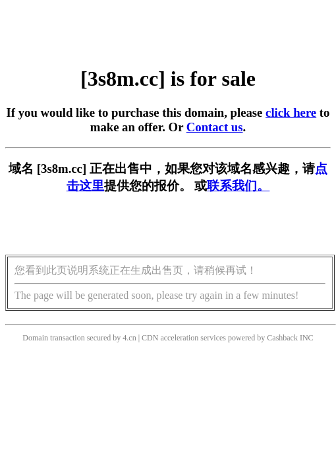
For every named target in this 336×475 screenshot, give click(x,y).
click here (291, 112)
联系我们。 (238, 186)
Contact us (214, 127)
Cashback (282, 337)
